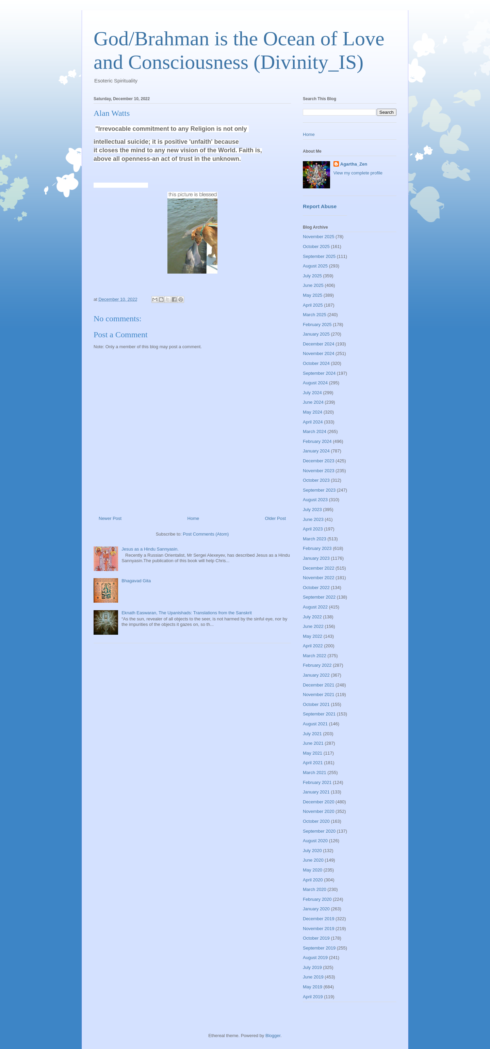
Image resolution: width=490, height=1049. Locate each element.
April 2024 (313, 422)
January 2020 (316, 908)
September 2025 (319, 256)
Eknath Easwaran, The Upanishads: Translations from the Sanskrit (186, 612)
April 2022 (313, 645)
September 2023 (319, 490)
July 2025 (312, 275)
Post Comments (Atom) (206, 534)
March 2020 (314, 889)
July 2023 (312, 509)
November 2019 (318, 928)
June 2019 (313, 976)
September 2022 (319, 597)
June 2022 (313, 626)
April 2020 (313, 879)
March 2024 (314, 431)
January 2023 (316, 558)
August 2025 (315, 265)
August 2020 (315, 840)
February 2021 (317, 782)
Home (193, 518)
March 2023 (314, 538)
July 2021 (312, 733)
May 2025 (312, 295)
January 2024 (316, 450)
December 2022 (318, 568)
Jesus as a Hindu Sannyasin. (150, 549)
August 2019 (315, 957)
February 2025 (317, 324)
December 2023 (318, 460)
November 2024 (318, 353)
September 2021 (319, 713)
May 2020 (312, 870)
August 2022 (315, 607)
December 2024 (318, 343)
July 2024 (312, 392)
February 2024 (317, 441)
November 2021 (318, 694)
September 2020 (319, 831)
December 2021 (318, 685)
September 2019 (319, 948)
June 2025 (313, 285)
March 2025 (314, 314)
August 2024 (315, 382)
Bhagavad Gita (136, 580)
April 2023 (313, 528)
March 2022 (314, 655)
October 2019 (316, 938)
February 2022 (317, 665)
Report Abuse (320, 206)
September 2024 (319, 373)
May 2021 (312, 753)
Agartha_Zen (353, 164)
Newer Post (110, 518)
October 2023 (316, 480)
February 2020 (317, 899)
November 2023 (318, 470)
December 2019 (318, 918)
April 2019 (313, 996)
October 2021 (316, 704)
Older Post (275, 518)
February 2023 (317, 548)
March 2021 (314, 772)
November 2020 (318, 811)
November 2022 (318, 577)
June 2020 (313, 860)
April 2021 (313, 762)
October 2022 (316, 587)
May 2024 (312, 412)
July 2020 (312, 850)
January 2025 (316, 334)
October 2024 (316, 363)
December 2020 (318, 801)
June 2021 (313, 743)
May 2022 (312, 636)
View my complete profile (357, 172)
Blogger (272, 1035)
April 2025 (313, 305)
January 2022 (316, 675)
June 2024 (313, 402)
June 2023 (313, 519)
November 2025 (318, 236)
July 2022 (312, 616)
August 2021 (315, 723)
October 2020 (316, 821)
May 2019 (312, 986)
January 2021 (316, 792)
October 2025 (316, 246)
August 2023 (315, 499)
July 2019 (312, 967)
